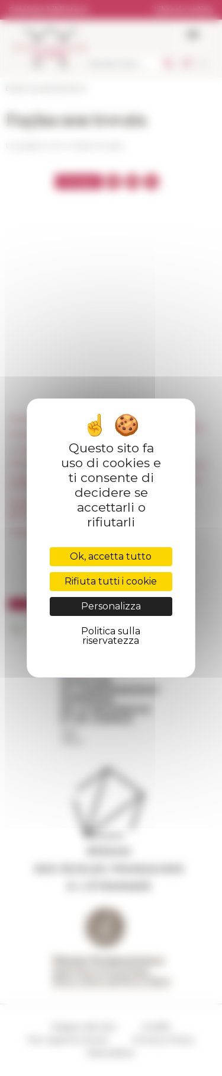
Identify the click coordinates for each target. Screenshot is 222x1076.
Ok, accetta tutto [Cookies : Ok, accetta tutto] (111, 556)
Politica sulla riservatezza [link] (110, 635)
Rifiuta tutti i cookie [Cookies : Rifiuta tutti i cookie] (111, 581)
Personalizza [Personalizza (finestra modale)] (111, 606)
